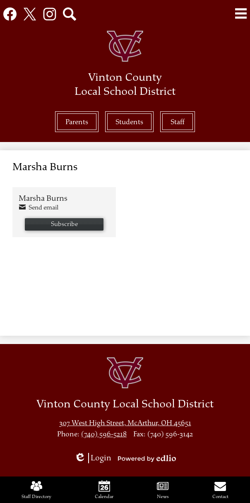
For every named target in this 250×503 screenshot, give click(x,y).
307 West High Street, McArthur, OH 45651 (125, 423)
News (163, 489)
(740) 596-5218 (104, 434)
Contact (220, 489)
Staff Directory (36, 489)
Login (92, 458)
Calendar (104, 489)
